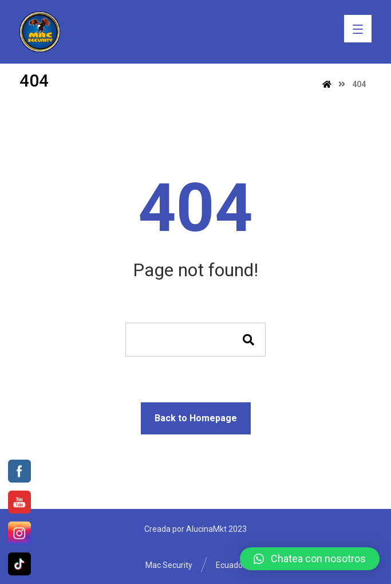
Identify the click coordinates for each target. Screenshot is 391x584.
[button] (310, 558)
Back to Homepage (196, 418)
